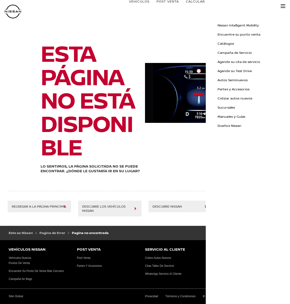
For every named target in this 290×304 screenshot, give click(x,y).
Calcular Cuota (197, 6)
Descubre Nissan (167, 207)
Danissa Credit (259, 6)
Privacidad (151, 296)
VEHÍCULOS (134, 6)
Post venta (163, 6)
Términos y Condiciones (180, 296)
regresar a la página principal (39, 207)
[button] (283, 6)
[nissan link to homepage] (13, 11)
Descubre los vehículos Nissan (104, 209)
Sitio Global (234, 207)
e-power (229, 6)
